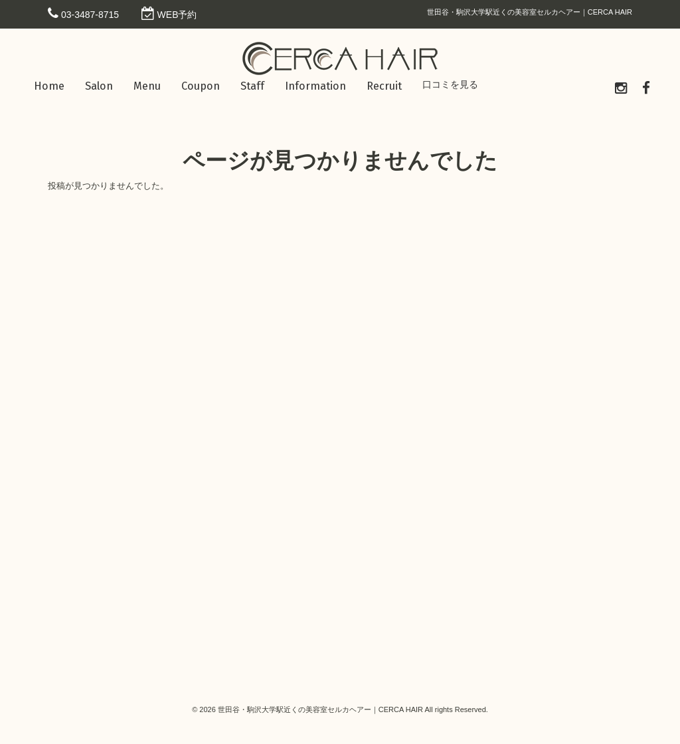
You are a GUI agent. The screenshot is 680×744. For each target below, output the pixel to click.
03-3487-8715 (90, 14)
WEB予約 (177, 14)
